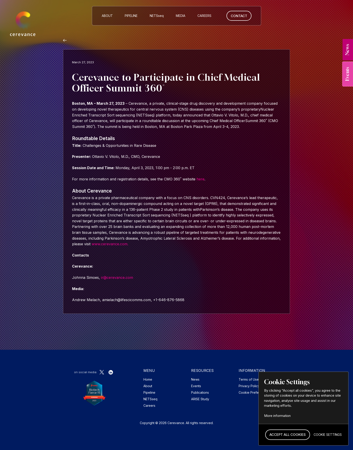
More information (277, 416)
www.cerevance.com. (109, 244)
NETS (157, 15)
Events (196, 386)
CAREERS (204, 16)
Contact (239, 16)
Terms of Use (249, 379)
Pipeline (131, 16)
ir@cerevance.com (117, 277)
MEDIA (180, 16)
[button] (287, 435)
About (107, 16)
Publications (200, 392)
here (200, 179)
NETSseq (150, 399)
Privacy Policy (249, 386)
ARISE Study (200, 399)
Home (147, 379)
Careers (149, 405)
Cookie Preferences (254, 392)
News (195, 379)
